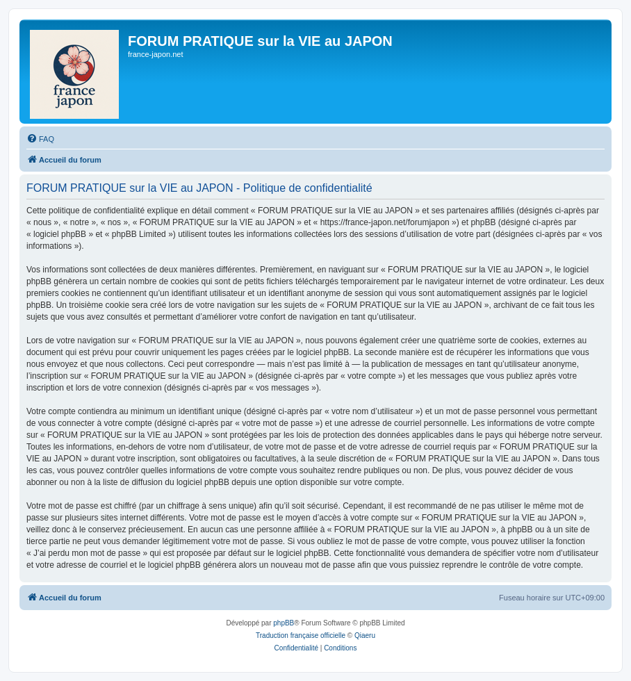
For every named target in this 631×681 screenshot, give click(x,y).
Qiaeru (364, 635)
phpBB (283, 623)
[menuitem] (40, 139)
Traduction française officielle (300, 635)
